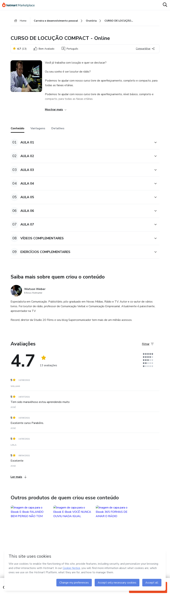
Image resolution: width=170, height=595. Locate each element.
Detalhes (57, 128)
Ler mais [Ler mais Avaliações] (18, 477)
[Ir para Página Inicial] (20, 5)
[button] (81, 142)
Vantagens (37, 128)
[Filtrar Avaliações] (148, 344)
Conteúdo (17, 128)
